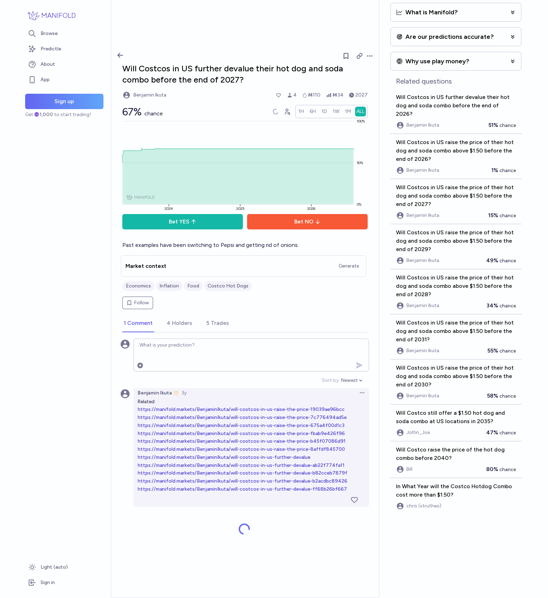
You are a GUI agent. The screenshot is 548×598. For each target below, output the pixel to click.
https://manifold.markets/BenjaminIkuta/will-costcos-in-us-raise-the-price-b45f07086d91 (242, 441)
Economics (138, 286)
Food (193, 286)
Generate (349, 266)
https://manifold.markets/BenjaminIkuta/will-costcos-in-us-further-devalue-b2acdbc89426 (242, 481)
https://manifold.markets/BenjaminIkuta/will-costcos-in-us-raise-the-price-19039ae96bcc (241, 409)
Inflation (169, 286)
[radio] (301, 111)
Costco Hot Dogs (228, 286)
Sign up (64, 101)
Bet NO (307, 221)
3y (184, 393)
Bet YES (182, 221)
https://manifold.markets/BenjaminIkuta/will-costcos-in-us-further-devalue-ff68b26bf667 (242, 489)
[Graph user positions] (287, 111)
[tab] (138, 323)
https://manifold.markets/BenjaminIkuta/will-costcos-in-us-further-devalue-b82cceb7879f (242, 473)
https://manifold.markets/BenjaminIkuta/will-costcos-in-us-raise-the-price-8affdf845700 (241, 449)
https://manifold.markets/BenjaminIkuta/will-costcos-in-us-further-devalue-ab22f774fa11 (241, 465)
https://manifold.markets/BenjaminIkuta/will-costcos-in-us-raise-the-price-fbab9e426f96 (241, 433)
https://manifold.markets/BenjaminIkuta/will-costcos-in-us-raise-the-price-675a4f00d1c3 (241, 425)
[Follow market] (346, 56)
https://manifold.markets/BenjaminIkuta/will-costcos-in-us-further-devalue (224, 457)
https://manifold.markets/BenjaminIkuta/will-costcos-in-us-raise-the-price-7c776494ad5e (242, 417)
